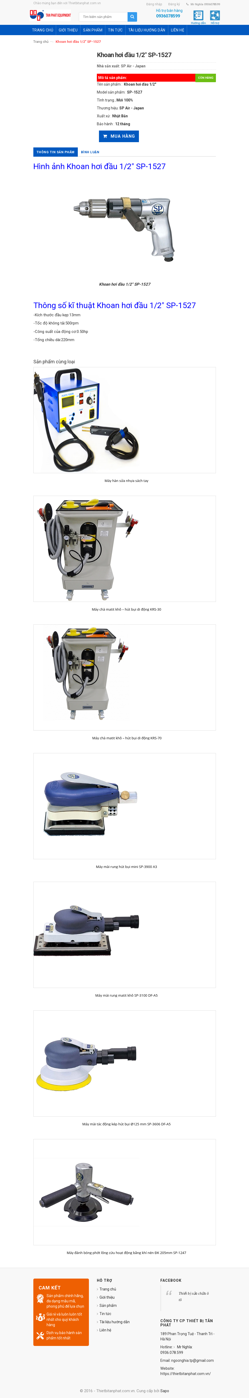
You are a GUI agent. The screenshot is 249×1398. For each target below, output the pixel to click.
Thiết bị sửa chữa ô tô (194, 1297)
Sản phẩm (108, 1305)
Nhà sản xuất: (108, 66)
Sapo (164, 1391)
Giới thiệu (107, 1297)
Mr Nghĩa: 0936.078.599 (176, 1350)
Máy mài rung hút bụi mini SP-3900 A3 (126, 866)
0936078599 (168, 15)
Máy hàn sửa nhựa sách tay (126, 480)
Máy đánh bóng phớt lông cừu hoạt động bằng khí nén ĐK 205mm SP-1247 (126, 1253)
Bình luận (90, 152)
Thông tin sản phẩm (56, 152)
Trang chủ (40, 42)
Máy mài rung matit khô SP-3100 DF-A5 (126, 995)
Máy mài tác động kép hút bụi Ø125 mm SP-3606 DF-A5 (126, 1124)
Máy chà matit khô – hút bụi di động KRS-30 (126, 609)
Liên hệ (105, 1330)
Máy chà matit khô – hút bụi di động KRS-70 (126, 738)
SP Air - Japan (133, 66)
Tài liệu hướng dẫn (114, 1322)
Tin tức (105, 1314)
